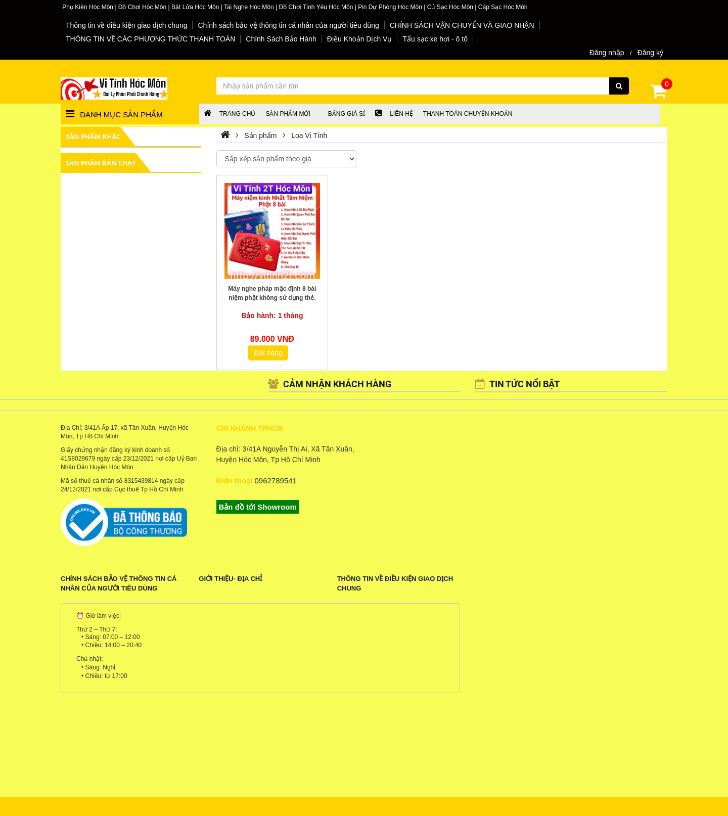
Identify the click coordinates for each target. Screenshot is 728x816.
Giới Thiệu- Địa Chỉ (230, 578)
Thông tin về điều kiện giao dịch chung (126, 25)
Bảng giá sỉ (346, 113)
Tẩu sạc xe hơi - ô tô (434, 39)
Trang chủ (230, 114)
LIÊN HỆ (394, 114)
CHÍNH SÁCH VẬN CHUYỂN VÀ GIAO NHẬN (462, 25)
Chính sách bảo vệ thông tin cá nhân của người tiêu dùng (288, 25)
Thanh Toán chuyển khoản (468, 113)
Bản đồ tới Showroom (258, 507)
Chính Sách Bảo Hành (281, 39)
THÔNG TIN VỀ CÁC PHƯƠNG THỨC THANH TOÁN (150, 39)
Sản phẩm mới (287, 113)
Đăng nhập (606, 53)
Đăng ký (650, 53)
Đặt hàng (268, 353)
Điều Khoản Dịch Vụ (359, 39)
